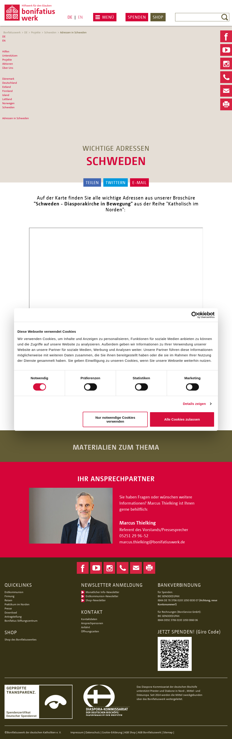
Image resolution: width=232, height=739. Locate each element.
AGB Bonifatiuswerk (149, 732)
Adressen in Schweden (73, 32)
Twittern (116, 182)
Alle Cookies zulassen (182, 419)
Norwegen (8, 103)
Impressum (76, 732)
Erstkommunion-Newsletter (102, 596)
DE (70, 17)
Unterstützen (9, 55)
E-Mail (139, 182)
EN (80, 17)
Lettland (7, 99)
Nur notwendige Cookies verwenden (115, 419)
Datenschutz (92, 732)
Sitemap (168, 732)
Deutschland (9, 82)
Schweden (50, 32)
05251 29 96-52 (133, 535)
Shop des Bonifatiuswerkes (20, 639)
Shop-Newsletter (96, 600)
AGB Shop (130, 732)
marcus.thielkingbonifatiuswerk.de (152, 541)
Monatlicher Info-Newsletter (102, 592)
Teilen (92, 182)
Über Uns (7, 67)
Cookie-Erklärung (112, 732)
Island (5, 95)
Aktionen (7, 63)
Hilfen (5, 51)
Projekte (36, 32)
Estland (6, 87)
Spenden (137, 17)
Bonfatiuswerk (12, 32)
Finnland (7, 91)
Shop (158, 17)
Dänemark (8, 78)
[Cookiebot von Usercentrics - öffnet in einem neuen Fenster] (195, 315)
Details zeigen (194, 404)
